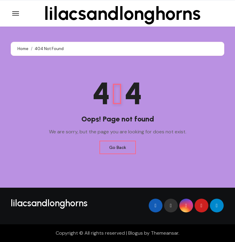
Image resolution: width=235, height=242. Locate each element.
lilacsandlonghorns (122, 13)
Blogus (135, 233)
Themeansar (164, 233)
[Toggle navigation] (16, 13)
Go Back (117, 147)
